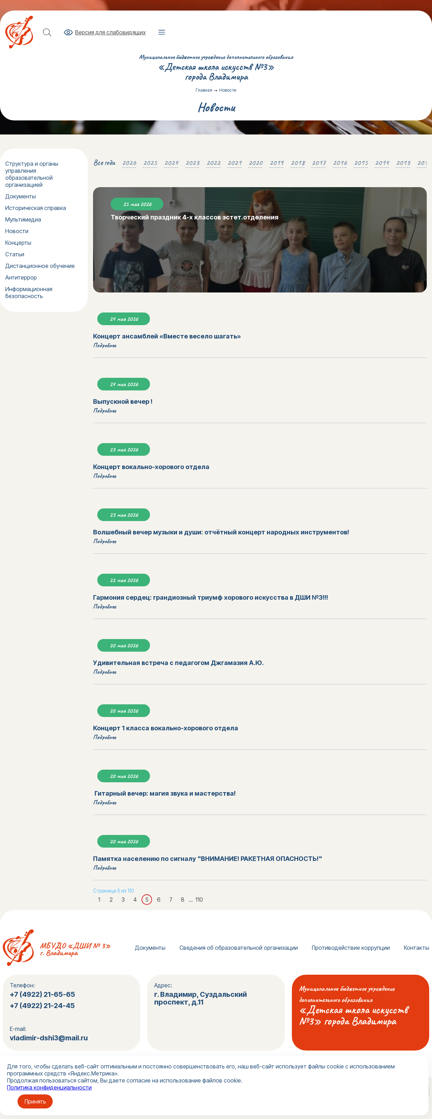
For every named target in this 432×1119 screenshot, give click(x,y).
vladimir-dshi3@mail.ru (49, 1038)
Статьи (14, 254)
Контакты (416, 947)
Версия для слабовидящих (110, 32)
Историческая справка (35, 207)
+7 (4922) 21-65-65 (42, 994)
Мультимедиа (23, 219)
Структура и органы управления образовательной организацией (31, 174)
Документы (20, 196)
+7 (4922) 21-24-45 (43, 1005)
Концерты (18, 242)
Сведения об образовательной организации (238, 947)
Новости (16, 231)
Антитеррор (21, 277)
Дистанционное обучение (40, 265)
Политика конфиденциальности (49, 1087)
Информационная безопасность (28, 292)
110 (199, 899)
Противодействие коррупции (351, 947)
